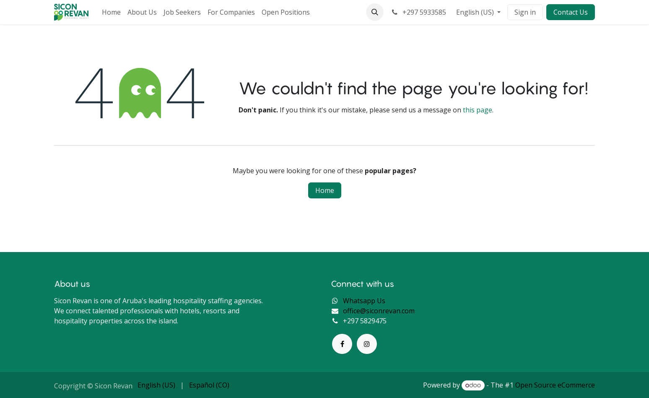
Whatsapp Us (364, 300)
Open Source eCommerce (555, 385)
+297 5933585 (418, 12)
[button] (375, 12)
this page (477, 109)
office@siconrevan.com (379, 310)
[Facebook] (342, 344)
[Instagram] (367, 344)
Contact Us (570, 12)
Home (324, 190)
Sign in (525, 12)
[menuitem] (111, 12)
